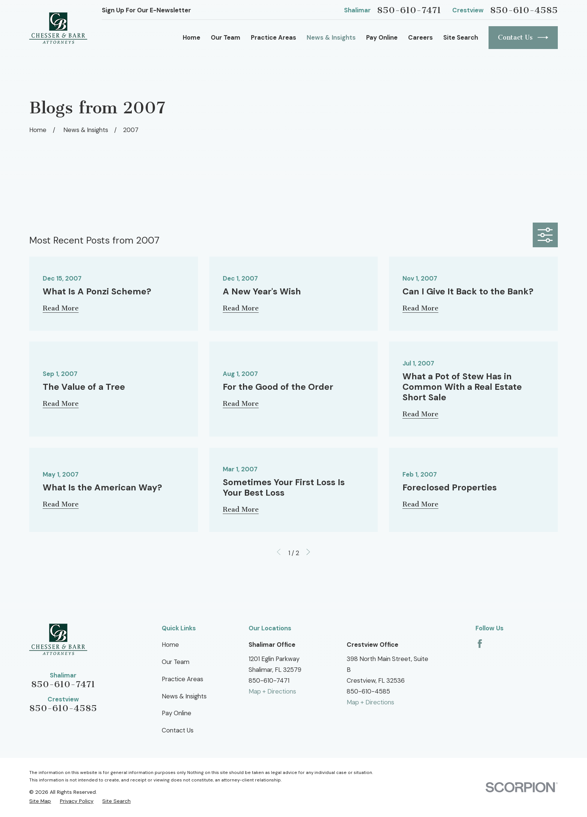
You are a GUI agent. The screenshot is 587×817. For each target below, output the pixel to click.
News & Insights (184, 696)
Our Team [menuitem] (225, 37)
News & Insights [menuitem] (331, 37)
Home (170, 644)
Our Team (175, 662)
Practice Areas (182, 679)
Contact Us (523, 37)
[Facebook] (479, 643)
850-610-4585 (524, 10)
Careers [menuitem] (420, 37)
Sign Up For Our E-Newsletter (146, 10)
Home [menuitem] (191, 37)
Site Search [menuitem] (460, 37)
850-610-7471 (409, 10)
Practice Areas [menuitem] (273, 37)
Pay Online (176, 713)
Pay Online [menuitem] (382, 37)
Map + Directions (272, 691)
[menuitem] (40, 800)
